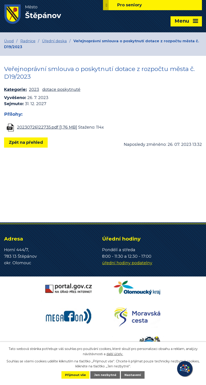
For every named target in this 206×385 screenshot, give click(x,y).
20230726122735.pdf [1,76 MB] (47, 127)
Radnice (27, 41)
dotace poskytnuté (61, 89)
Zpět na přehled (27, 142)
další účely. (114, 354)
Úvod (9, 41)
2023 (34, 89)
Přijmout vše (72, 375)
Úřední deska (54, 41)
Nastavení (136, 375)
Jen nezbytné (105, 375)
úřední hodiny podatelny (127, 262)
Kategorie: (15, 89)
